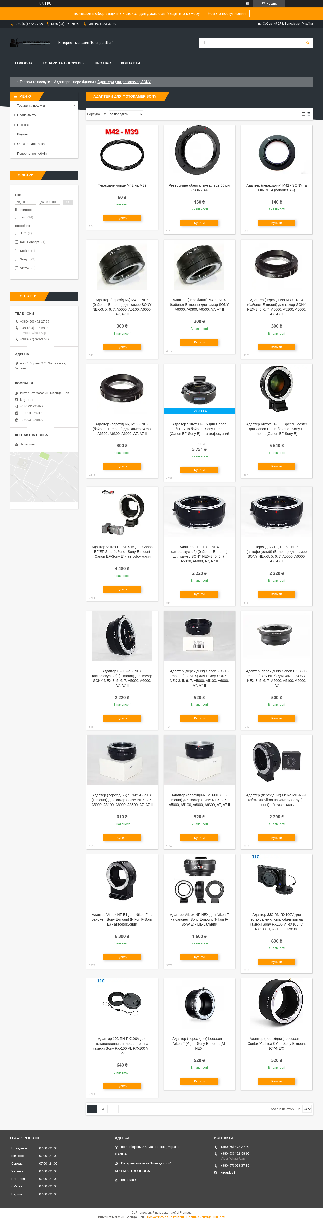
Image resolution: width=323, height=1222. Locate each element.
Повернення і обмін (32, 153)
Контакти (130, 63)
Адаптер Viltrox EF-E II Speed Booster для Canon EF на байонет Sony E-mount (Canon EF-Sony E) (276, 429)
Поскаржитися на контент (165, 1217)
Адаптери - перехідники (74, 82)
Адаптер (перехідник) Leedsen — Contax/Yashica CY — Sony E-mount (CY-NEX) (277, 1043)
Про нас (103, 63)
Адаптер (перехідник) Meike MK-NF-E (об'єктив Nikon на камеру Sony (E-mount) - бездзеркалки (276, 800)
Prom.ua (186, 1212)
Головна (24, 63)
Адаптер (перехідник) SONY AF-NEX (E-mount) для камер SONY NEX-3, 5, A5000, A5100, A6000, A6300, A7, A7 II (122, 800)
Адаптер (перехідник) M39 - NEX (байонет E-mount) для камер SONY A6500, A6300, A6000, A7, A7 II (122, 429)
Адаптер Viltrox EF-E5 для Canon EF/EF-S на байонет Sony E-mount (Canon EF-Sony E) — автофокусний (199, 429)
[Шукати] (308, 43)
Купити (122, 218)
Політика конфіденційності (205, 1217)
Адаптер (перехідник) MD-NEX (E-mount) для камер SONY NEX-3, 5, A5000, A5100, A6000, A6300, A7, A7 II (199, 800)
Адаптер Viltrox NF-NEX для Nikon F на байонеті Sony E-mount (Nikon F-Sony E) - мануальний (199, 919)
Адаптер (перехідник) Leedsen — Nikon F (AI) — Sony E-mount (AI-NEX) (199, 1043)
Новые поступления (227, 13)
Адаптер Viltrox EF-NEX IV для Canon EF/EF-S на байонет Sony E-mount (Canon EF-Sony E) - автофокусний (122, 551)
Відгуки (22, 134)
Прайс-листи (26, 115)
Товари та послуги (62, 63)
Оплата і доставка (31, 144)
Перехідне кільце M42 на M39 (122, 185)
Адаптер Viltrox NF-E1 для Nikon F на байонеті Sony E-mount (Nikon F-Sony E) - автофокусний (122, 919)
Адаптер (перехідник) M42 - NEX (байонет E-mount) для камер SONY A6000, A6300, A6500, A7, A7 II (199, 304)
